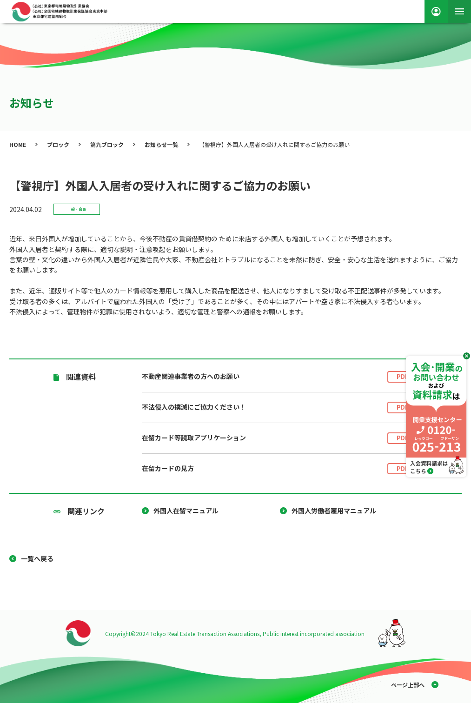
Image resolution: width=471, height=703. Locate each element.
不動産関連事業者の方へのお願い (280, 377)
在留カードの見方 (280, 469)
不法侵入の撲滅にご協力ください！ (280, 407)
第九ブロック (107, 144)
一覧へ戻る (37, 558)
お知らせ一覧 (161, 144)
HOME (17, 144)
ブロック (58, 144)
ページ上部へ (408, 685)
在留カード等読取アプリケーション (280, 438)
